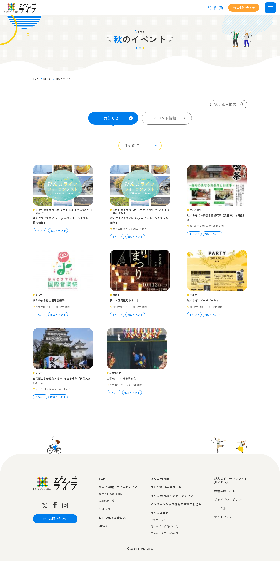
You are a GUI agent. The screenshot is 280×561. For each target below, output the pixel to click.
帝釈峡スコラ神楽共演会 (121, 377)
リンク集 (220, 507)
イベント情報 (165, 118)
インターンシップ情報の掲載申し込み (176, 503)
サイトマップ (223, 515)
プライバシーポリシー (229, 498)
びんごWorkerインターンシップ (172, 494)
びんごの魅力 (160, 511)
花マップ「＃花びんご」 (165, 525)
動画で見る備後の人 (112, 516)
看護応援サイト (224, 490)
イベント (40, 229)
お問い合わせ (243, 7)
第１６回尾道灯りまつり (124, 299)
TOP (35, 78)
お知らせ (111, 118)
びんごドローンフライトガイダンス (230, 479)
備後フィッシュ (160, 518)
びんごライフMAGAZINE (165, 531)
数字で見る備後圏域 (110, 493)
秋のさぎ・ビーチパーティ (203, 299)
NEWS (46, 78)
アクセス (105, 508)
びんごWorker (160, 477)
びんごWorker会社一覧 (166, 486)
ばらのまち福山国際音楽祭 (49, 299)
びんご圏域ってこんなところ (118, 486)
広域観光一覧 (107, 499)
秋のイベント (58, 229)
